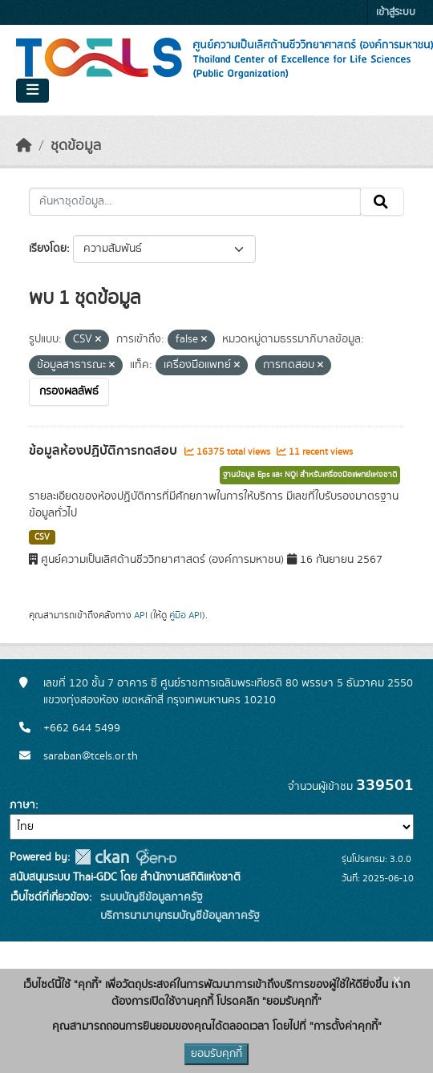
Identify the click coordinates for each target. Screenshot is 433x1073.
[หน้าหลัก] (24, 146)
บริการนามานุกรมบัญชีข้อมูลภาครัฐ (178, 916)
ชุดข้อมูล (76, 146)
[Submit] (382, 202)
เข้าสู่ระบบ (395, 12)
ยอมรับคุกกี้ (216, 1054)
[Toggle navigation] (32, 91)
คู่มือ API (185, 615)
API (141, 615)
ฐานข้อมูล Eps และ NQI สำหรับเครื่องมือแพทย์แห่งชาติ (310, 474)
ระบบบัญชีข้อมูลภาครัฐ (150, 897)
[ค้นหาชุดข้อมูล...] (195, 202)
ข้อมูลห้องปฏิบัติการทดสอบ (104, 450)
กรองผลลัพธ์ (69, 391)
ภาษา (22, 805)
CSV (42, 537)
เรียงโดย (48, 249)
